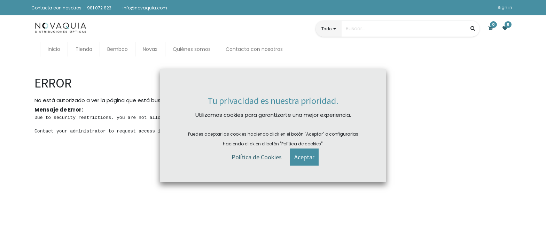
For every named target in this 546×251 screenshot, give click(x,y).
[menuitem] (54, 49)
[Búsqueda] (472, 28)
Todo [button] (326, 28)
